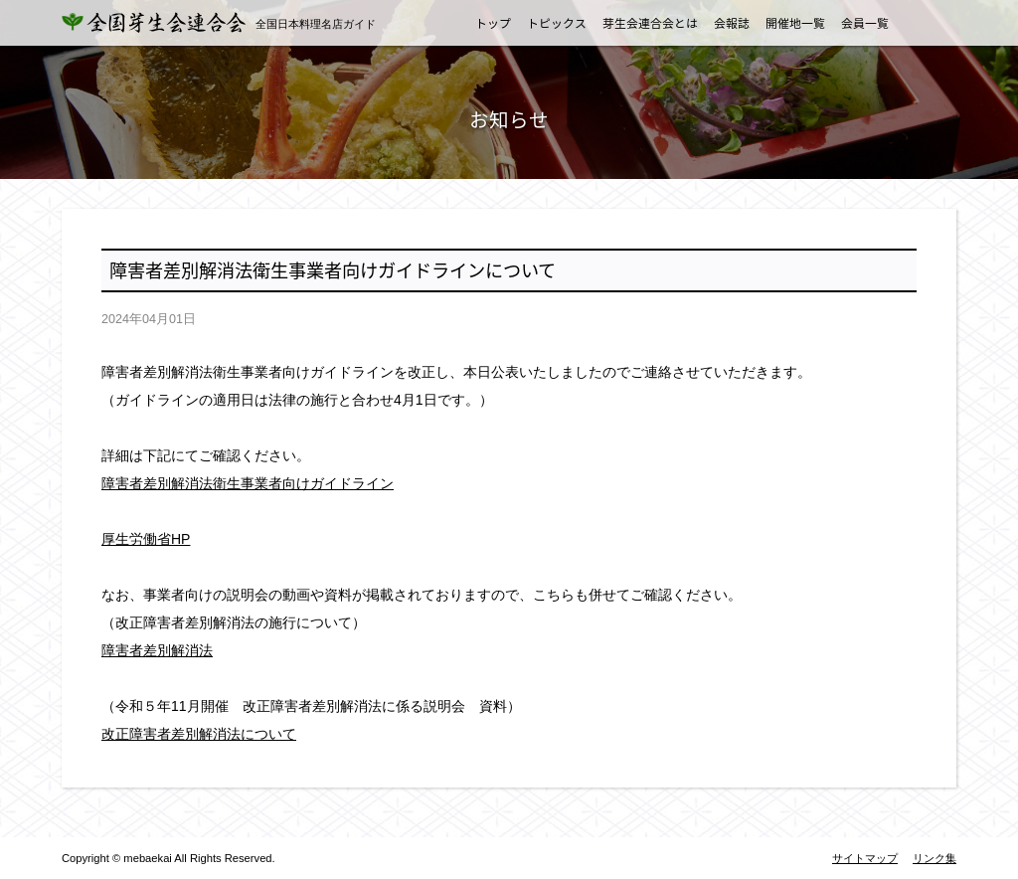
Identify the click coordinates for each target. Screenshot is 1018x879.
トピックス (557, 23)
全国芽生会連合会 (166, 22)
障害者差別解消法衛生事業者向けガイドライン (247, 483)
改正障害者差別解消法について (198, 734)
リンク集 (934, 858)
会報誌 (732, 23)
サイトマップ (865, 858)
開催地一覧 (795, 23)
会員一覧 (865, 23)
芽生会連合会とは (650, 23)
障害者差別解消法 (157, 650)
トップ (493, 23)
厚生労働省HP (145, 539)
